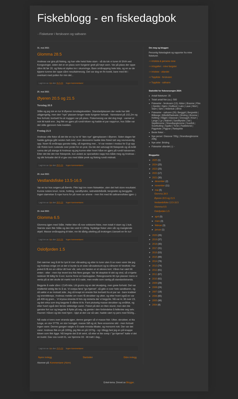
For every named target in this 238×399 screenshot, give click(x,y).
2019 (155, 239)
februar (159, 225)
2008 (155, 287)
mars (157, 221)
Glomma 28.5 (49, 54)
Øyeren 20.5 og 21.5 (56, 98)
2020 (155, 235)
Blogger (130, 382)
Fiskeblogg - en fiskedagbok (106, 18)
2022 (155, 173)
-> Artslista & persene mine (162, 61)
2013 (155, 265)
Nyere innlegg (45, 357)
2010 (155, 278)
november (160, 185)
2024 (155, 164)
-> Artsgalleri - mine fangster (163, 66)
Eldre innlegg (130, 357)
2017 (155, 248)
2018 (155, 244)
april (157, 216)
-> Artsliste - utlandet (159, 71)
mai (157, 190)
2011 (155, 274)
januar (158, 229)
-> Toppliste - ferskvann (160, 77)
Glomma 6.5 (48, 217)
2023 (155, 169)
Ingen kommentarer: (75, 83)
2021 (155, 177)
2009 (155, 283)
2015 (155, 257)
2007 (155, 291)
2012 (155, 270)
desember (160, 181)
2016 (155, 252)
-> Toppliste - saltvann (160, 82)
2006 (155, 296)
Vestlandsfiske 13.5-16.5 (59, 180)
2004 (155, 304)
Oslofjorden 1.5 (51, 249)
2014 (155, 261)
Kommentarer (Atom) (60, 362)
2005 (155, 300)
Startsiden (88, 357)
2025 (155, 160)
